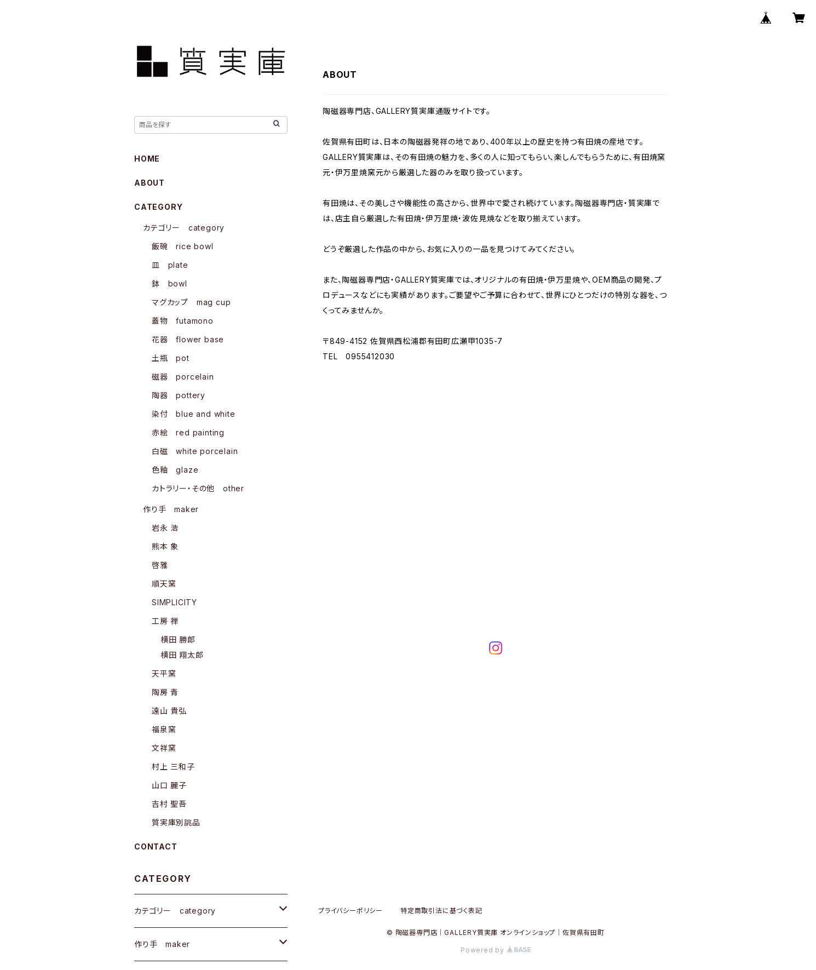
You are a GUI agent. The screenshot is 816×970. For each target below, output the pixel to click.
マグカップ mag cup (191, 302)
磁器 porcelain (183, 376)
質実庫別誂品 (176, 822)
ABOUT (149, 182)
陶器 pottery (178, 395)
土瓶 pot (170, 358)
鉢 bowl (169, 283)
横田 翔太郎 (182, 654)
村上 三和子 (173, 766)
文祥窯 (164, 748)
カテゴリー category (184, 227)
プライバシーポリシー (350, 910)
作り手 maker (171, 509)
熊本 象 (165, 546)
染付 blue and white (193, 413)
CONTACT (155, 846)
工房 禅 (165, 620)
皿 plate (170, 264)
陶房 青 (165, 692)
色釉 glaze (175, 469)
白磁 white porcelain (195, 451)
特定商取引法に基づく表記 (441, 910)
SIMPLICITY (174, 602)
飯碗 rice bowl (183, 246)
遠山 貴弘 (169, 710)
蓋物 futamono (183, 320)
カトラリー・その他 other (198, 488)
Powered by (496, 950)
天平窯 (164, 673)
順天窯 (164, 583)
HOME (147, 158)
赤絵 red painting (188, 432)
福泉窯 (164, 729)
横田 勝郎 (178, 639)
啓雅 (160, 565)
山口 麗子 (169, 785)
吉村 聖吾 (169, 803)
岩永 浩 (165, 527)
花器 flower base (188, 339)
